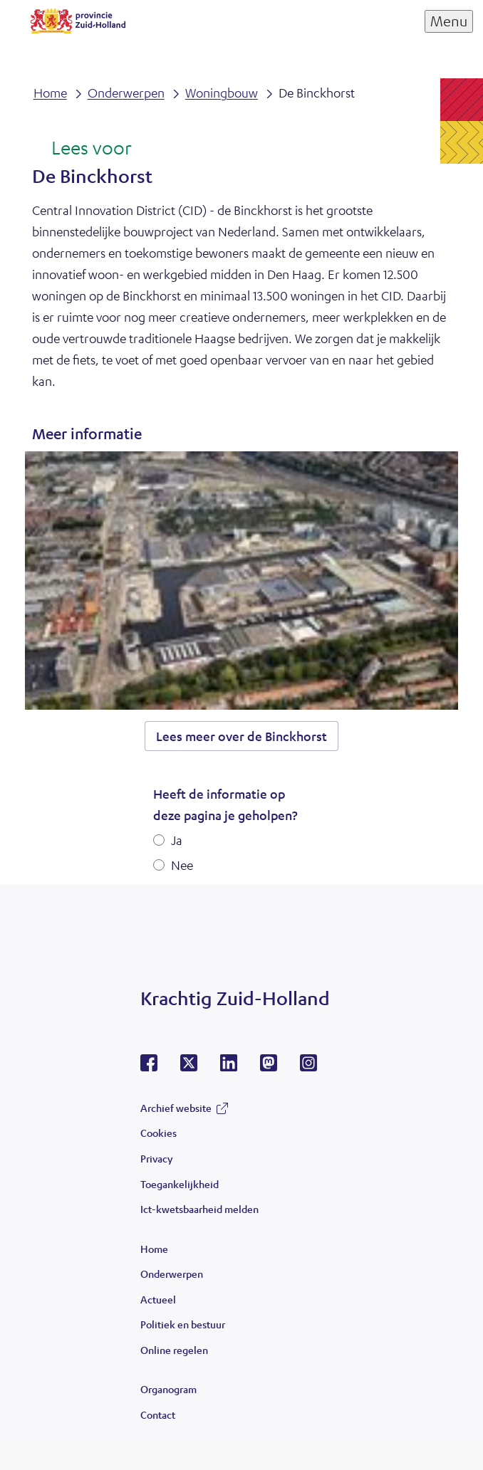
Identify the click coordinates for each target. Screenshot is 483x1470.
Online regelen (174, 1349)
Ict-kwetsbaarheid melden (199, 1208)
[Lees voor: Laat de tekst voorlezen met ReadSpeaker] (81, 149)
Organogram (168, 1388)
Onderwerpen (171, 1273)
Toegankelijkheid (179, 1183)
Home (154, 1248)
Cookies (158, 1132)
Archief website (176, 1107)
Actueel (158, 1299)
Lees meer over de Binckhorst (241, 736)
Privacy (156, 1158)
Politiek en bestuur (182, 1324)
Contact (157, 1414)
